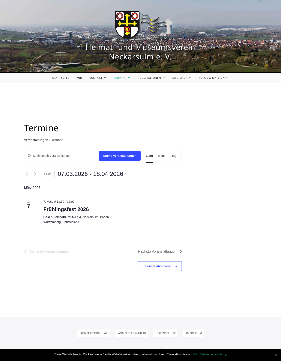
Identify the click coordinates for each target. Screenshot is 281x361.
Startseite (60, 78)
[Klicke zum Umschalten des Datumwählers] (92, 174)
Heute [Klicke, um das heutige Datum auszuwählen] (47, 173)
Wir (79, 78)
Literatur (180, 78)
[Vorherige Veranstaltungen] (26, 174)
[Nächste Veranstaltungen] (35, 174)
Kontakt (95, 78)
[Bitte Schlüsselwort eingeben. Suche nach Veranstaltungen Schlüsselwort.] (61, 156)
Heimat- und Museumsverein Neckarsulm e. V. (140, 51)
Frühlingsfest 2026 (66, 209)
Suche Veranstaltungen (119, 155)
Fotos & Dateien (212, 78)
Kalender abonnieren (157, 266)
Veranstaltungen (36, 140)
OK (195, 354)
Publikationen (149, 78)
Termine (120, 78)
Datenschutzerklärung (213, 354)
